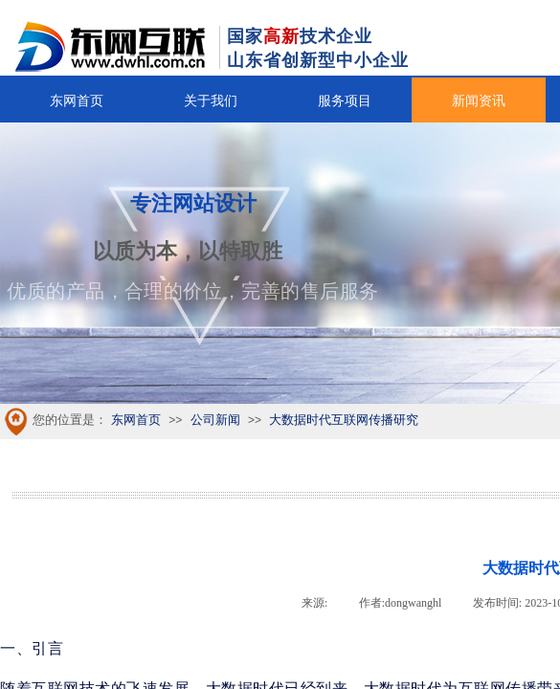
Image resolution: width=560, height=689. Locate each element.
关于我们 (210, 101)
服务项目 (344, 101)
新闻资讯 (478, 101)
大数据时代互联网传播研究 (343, 419)
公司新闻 (215, 419)
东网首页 (76, 101)
